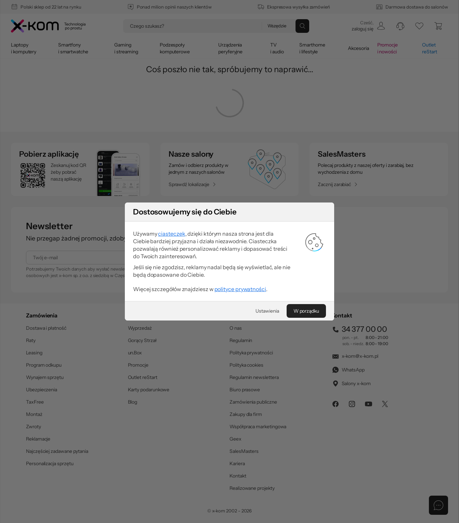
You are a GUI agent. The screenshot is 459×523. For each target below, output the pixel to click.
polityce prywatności (240, 289)
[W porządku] (306, 311)
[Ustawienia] (267, 311)
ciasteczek (171, 233)
